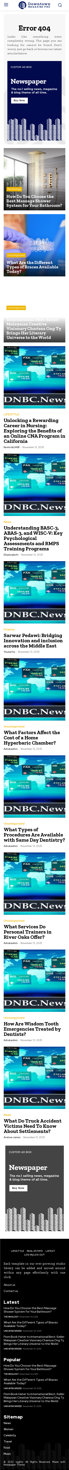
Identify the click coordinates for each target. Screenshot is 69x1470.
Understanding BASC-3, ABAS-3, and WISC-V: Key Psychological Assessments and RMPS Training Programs (33, 538)
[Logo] (34, 5)
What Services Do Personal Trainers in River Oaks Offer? (28, 932)
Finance (9, 629)
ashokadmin (11, 749)
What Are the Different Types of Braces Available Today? (31, 1324)
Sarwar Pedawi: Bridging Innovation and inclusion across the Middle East (33, 640)
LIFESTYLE (11, 414)
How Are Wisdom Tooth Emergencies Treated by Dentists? (32, 1029)
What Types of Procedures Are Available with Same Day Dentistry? (34, 834)
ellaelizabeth (11, 554)
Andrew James (12, 1137)
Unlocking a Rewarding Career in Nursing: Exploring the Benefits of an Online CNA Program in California (34, 430)
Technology (14, 189)
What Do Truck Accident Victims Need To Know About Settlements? (32, 1126)
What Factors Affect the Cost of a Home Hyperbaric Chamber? (32, 737)
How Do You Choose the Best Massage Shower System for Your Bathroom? (30, 1310)
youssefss (9, 651)
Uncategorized (16, 255)
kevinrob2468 (12, 447)
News (7, 522)
